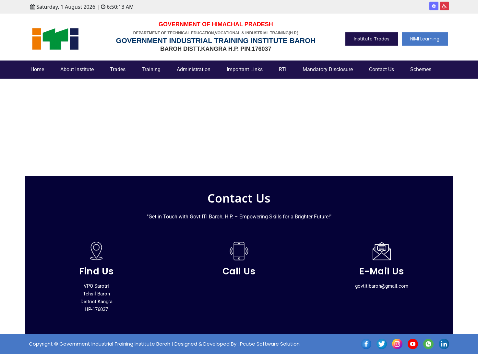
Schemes (420, 69)
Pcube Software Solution (270, 343)
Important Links (245, 69)
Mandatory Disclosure (328, 69)
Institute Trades (371, 39)
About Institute (77, 69)
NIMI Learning (424, 39)
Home (37, 69)
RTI (282, 69)
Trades (117, 69)
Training (151, 69)
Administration (193, 69)
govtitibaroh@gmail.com (381, 286)
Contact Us (381, 69)
